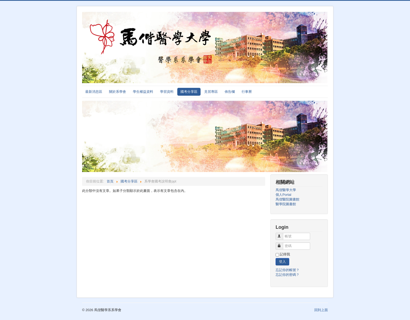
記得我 (285, 254)
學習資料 (167, 92)
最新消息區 (93, 92)
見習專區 (211, 92)
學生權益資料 (143, 92)
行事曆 (247, 92)
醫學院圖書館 (286, 204)
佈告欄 (230, 92)
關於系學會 (117, 92)
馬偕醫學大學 (286, 190)
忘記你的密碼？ (287, 275)
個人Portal (283, 195)
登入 (282, 262)
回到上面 (321, 310)
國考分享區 (188, 92)
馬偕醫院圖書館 (287, 199)
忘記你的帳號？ (287, 270)
